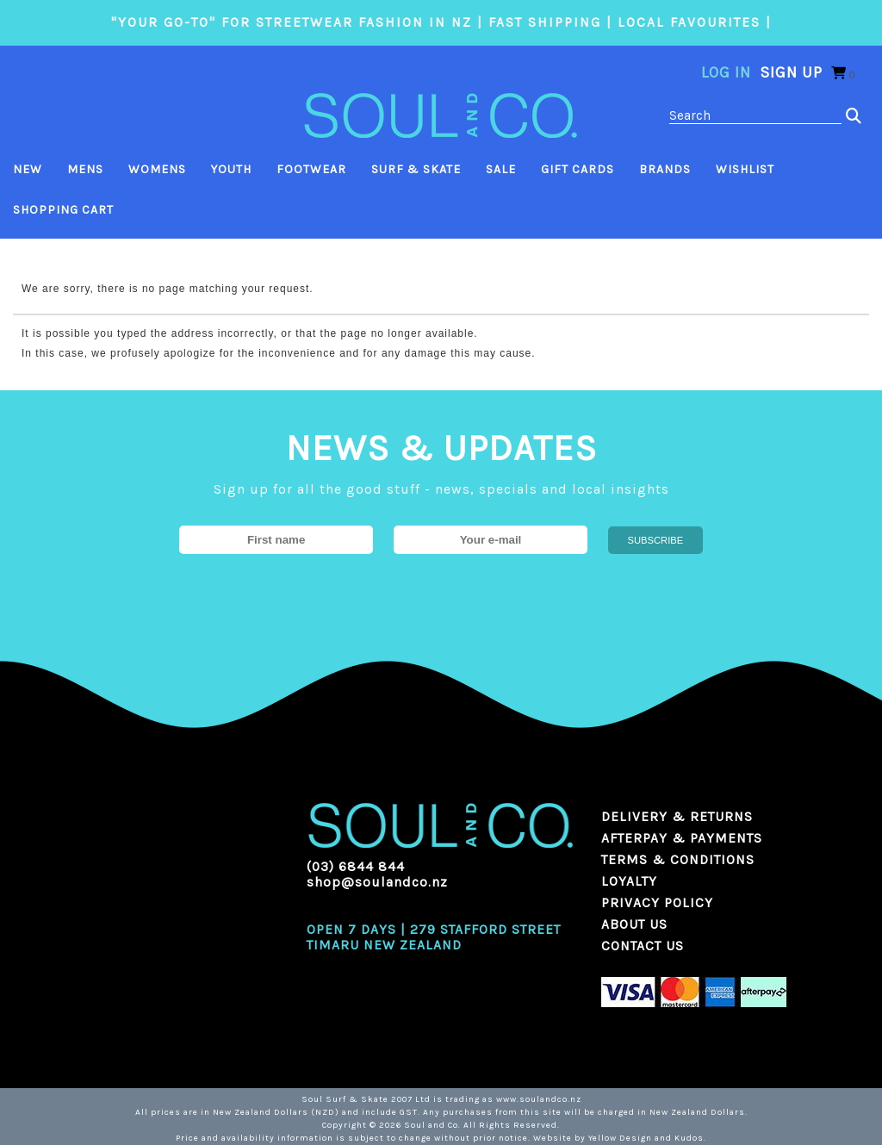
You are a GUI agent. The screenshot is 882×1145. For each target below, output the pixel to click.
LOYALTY (629, 881)
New (27, 169)
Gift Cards (577, 169)
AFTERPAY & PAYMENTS (681, 838)
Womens (157, 169)
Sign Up (791, 72)
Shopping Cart (63, 209)
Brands (665, 169)
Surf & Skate (416, 169)
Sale (501, 169)
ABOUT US (634, 924)
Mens (85, 169)
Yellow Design (620, 1138)
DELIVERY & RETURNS (677, 817)
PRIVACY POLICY (657, 903)
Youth (231, 169)
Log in (726, 72)
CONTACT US (642, 946)
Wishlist (745, 169)
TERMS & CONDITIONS (678, 860)
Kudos (689, 1138)
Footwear (311, 169)
